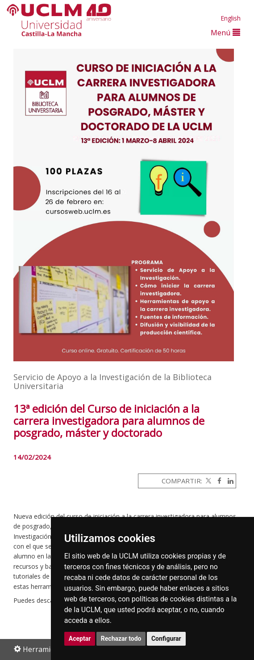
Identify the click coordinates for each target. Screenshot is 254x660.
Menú (225, 32)
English (231, 18)
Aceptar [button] (80, 638)
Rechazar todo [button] (121, 638)
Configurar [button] (166, 638)
